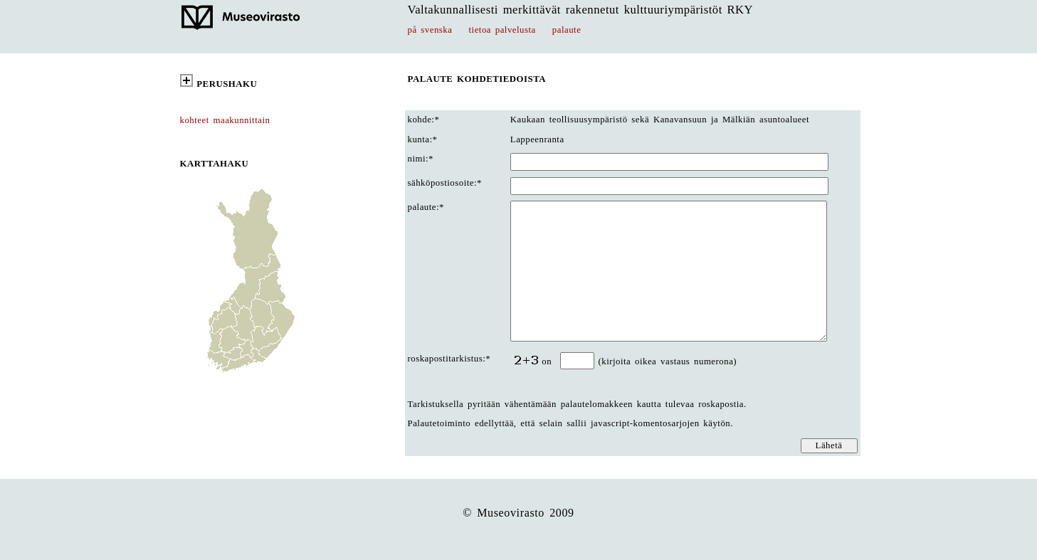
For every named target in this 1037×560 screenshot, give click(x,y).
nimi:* (421, 159)
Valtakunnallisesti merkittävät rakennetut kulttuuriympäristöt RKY (581, 9)
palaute (566, 30)
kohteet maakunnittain (225, 120)
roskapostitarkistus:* (449, 359)
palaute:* (426, 207)
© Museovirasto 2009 (518, 513)
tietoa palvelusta (502, 30)
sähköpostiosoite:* (445, 183)
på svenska (430, 30)
